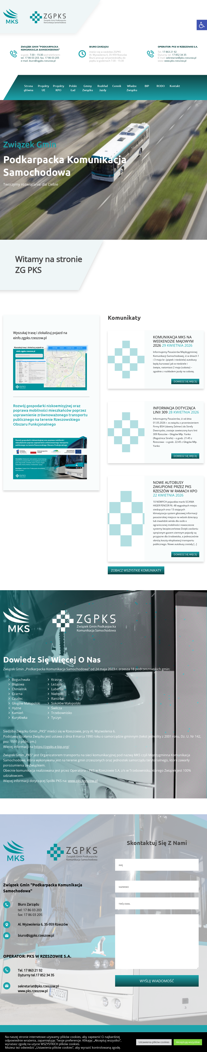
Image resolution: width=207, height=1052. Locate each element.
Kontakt (175, 86)
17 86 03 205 (52, 57)
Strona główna (28, 88)
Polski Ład (73, 88)
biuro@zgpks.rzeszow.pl (42, 60)
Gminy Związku (87, 88)
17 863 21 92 (33, 970)
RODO (161, 86)
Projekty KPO (58, 88)
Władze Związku (132, 88)
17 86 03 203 (32, 57)
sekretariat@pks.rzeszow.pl (181, 57)
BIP (147, 86)
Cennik (116, 86)
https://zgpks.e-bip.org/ (51, 747)
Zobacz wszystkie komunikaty (136, 570)
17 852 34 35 (45, 975)
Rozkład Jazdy (102, 88)
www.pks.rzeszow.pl (175, 60)
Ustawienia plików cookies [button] (154, 1042)
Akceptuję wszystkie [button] (188, 1042)
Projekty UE (43, 88)
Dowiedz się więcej (185, 381)
